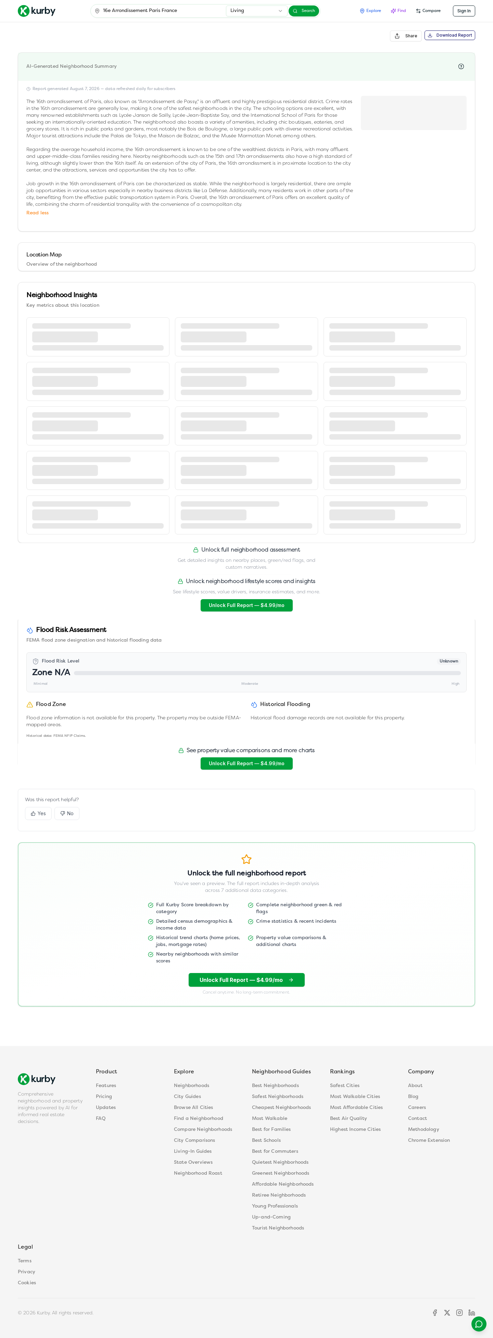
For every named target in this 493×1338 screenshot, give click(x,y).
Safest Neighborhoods (277, 1096)
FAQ (100, 1118)
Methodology (423, 1129)
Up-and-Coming (271, 1217)
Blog (413, 1096)
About (415, 1085)
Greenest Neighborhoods (280, 1173)
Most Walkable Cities (355, 1096)
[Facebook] (434, 1312)
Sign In (464, 10)
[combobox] (257, 10)
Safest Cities (344, 1085)
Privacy (26, 1272)
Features (106, 1085)
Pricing (104, 1096)
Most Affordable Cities (356, 1107)
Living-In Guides (193, 1151)
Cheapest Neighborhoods (281, 1107)
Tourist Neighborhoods (278, 1228)
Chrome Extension (429, 1140)
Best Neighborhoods (275, 1085)
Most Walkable (269, 1118)
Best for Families (271, 1129)
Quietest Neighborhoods (280, 1162)
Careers (417, 1107)
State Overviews (193, 1162)
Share (405, 36)
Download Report (450, 35)
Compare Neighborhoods (203, 1129)
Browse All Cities (193, 1107)
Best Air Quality (348, 1118)
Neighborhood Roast (198, 1173)
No (67, 817)
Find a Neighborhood (198, 1118)
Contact (417, 1118)
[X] (447, 1312)
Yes (38, 817)
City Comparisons (194, 1140)
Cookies (27, 1283)
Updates (106, 1107)
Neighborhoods (191, 1085)
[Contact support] (475, 1320)
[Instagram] (459, 1312)
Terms (24, 1261)
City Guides (187, 1096)
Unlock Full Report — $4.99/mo (247, 605)
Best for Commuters (275, 1151)
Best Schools (266, 1140)
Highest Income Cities (355, 1129)
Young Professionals (275, 1206)
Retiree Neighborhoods (279, 1195)
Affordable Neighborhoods (283, 1184)
